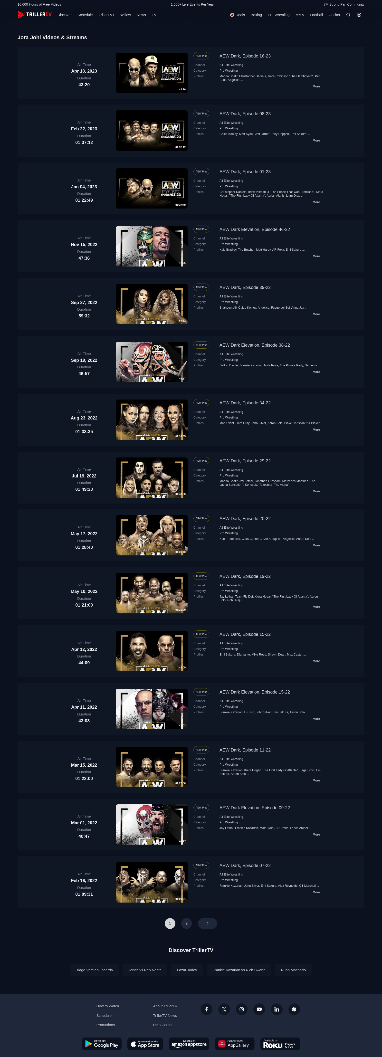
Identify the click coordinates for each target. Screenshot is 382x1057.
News (141, 15)
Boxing (256, 15)
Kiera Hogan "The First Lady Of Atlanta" (281, 596)
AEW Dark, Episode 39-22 (245, 287)
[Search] (348, 15)
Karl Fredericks (230, 539)
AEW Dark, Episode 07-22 (245, 865)
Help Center (162, 1025)
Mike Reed (259, 654)
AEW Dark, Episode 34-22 (245, 402)
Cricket (334, 15)
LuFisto (249, 712)
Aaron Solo (275, 423)
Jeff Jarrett (262, 134)
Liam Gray (293, 195)
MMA (300, 15)
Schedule (85, 15)
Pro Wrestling (279, 15)
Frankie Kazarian (250, 365)
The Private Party (291, 365)
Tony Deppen (280, 134)
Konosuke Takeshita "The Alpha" (267, 484)
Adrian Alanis (276, 195)
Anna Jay (297, 307)
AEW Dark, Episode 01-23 (245, 171)
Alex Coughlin (272, 539)
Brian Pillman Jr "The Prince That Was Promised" (281, 192)
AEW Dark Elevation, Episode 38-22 (255, 345)
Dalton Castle (229, 365)
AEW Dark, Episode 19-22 (245, 576)
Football (316, 15)
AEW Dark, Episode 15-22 (245, 634)
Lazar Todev (187, 970)
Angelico (233, 80)
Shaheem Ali (228, 307)
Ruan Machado (293, 970)
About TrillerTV (165, 1006)
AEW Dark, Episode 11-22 (245, 750)
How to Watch (107, 1006)
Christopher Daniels (252, 76)
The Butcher (246, 249)
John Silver (258, 423)
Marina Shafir (229, 76)
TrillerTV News (165, 1015)
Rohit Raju (234, 600)
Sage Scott (306, 770)
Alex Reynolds (287, 885)
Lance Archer (299, 828)
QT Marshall (307, 885)
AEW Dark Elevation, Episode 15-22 (255, 692)
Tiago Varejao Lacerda (94, 970)
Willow (125, 15)
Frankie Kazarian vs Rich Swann (238, 970)
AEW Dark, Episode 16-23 (245, 56)
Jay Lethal (246, 481)
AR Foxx (278, 249)
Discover (64, 15)
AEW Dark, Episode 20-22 (245, 518)
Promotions (105, 1025)
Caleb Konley (228, 134)
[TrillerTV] (35, 15)
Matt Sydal (246, 134)
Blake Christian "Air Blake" (302, 423)
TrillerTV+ (107, 15)
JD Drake (282, 828)
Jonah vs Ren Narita (145, 970)
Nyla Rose (271, 365)
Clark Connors (251, 539)
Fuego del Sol (280, 307)
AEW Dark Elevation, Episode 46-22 (255, 229)
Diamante (243, 654)
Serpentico (312, 365)
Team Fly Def (244, 596)
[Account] (359, 15)
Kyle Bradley (228, 249)
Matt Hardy (263, 249)
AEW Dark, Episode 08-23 (245, 113)
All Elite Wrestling (231, 65)
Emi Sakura (298, 134)
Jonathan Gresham (267, 481)
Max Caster (295, 654)
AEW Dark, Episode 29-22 (245, 460)
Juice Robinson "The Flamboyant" (290, 76)
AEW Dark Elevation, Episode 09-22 (255, 807)
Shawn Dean (277, 654)
